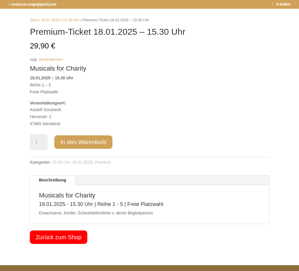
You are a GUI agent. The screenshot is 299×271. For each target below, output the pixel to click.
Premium (103, 162)
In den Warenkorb (83, 142)
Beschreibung (52, 180)
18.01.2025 (50, 20)
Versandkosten (51, 59)
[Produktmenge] (38, 142)
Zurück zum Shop (58, 237)
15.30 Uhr (71, 20)
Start (34, 20)
